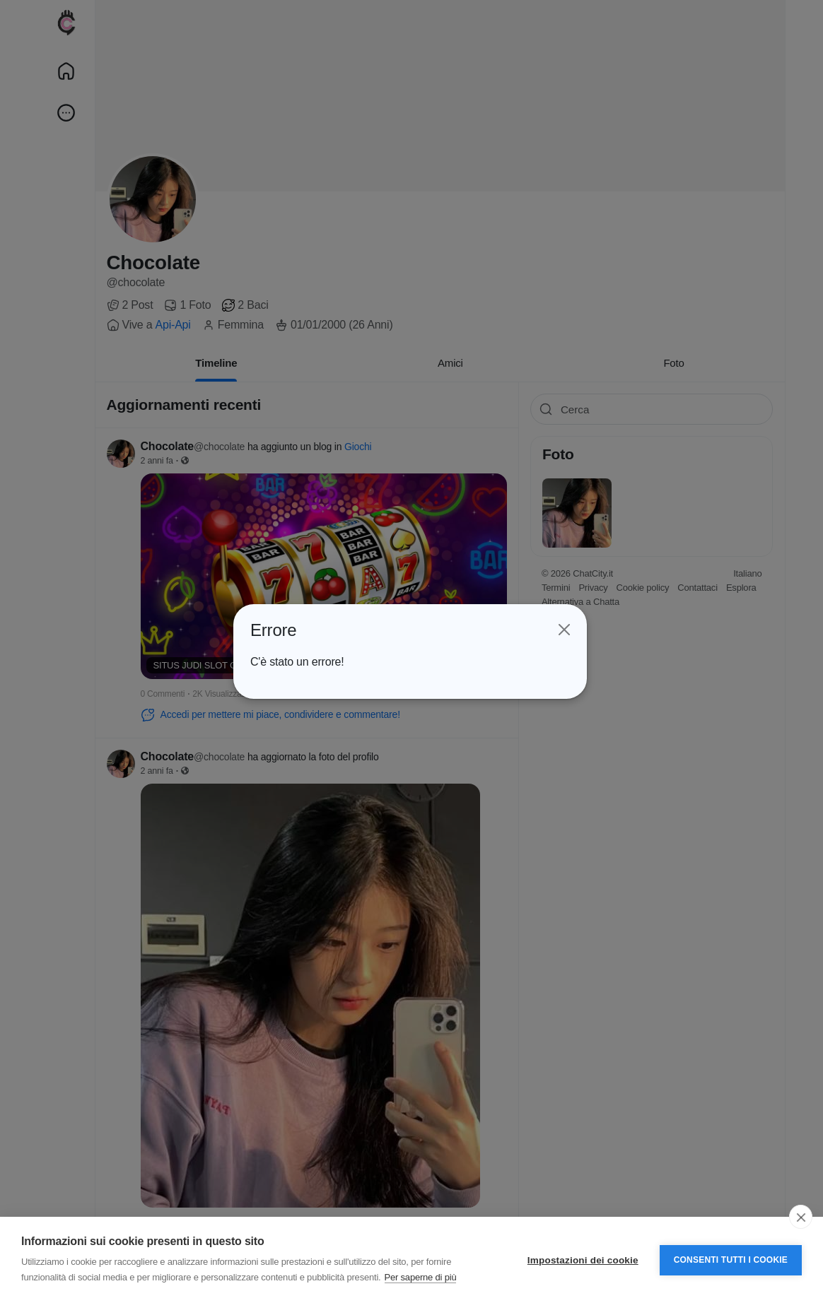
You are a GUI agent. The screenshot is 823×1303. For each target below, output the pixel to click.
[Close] (563, 630)
